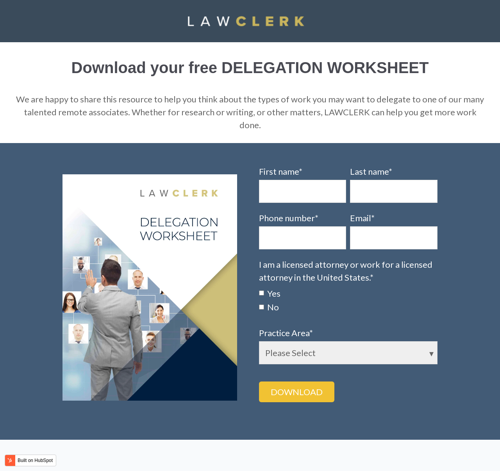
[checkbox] (348, 300)
